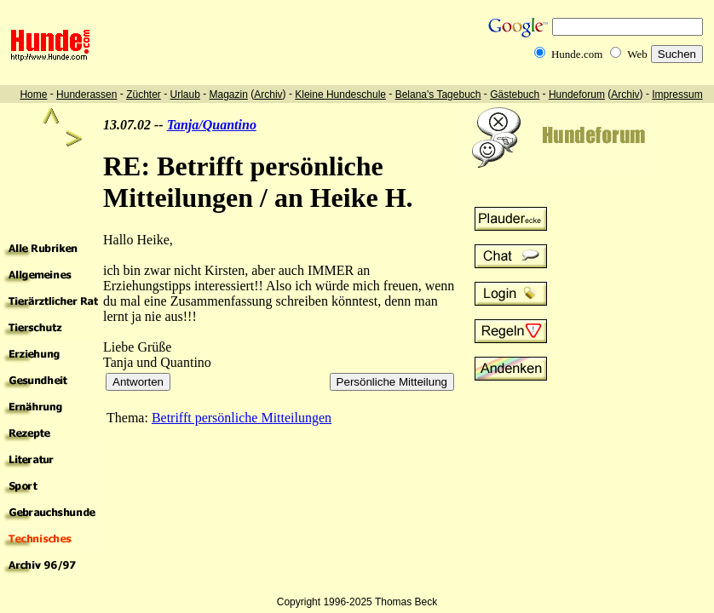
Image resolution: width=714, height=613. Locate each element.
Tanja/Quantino (211, 124)
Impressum (677, 94)
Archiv (268, 94)
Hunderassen (86, 94)
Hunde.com (576, 54)
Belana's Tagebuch (438, 94)
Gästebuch (514, 94)
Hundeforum (577, 94)
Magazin (229, 94)
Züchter (143, 94)
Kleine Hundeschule (340, 94)
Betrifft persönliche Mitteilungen (241, 417)
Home (33, 94)
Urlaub (184, 94)
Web (637, 54)
